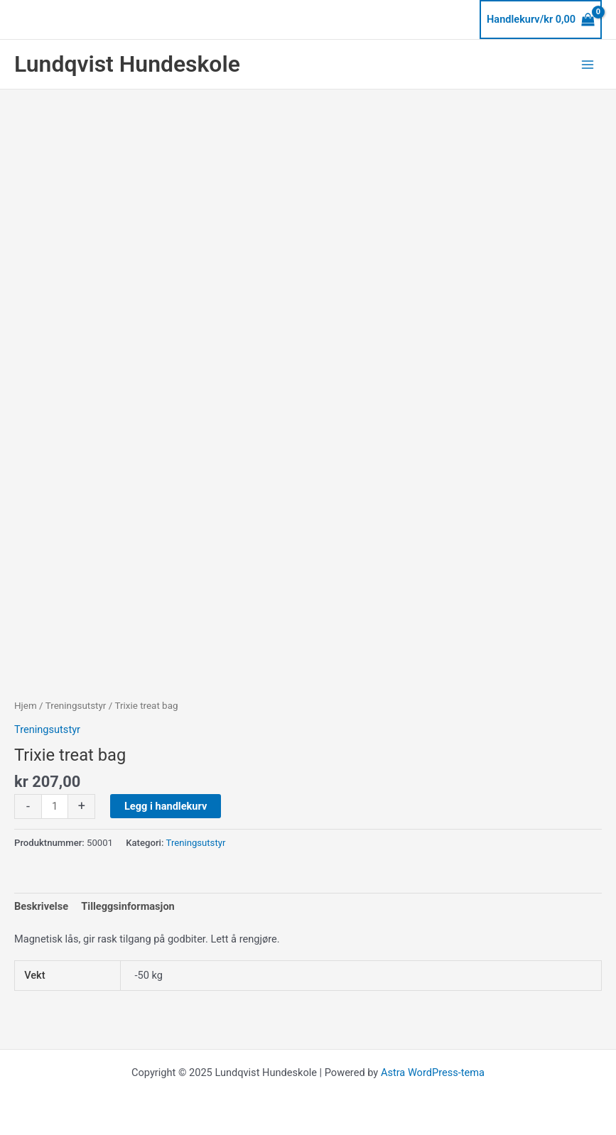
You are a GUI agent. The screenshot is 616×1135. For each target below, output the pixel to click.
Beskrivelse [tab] (41, 906)
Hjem (25, 705)
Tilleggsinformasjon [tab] (128, 906)
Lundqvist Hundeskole (127, 63)
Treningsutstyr (76, 705)
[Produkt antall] (54, 806)
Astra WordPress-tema (433, 1072)
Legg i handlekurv (165, 806)
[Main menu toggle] (587, 64)
